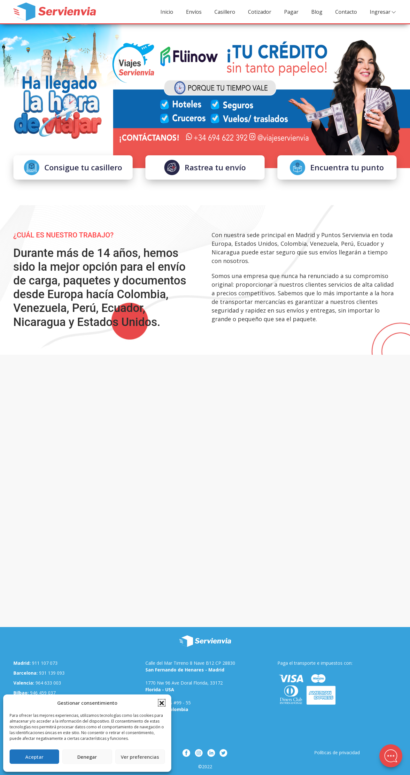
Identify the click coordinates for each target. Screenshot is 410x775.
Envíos (194, 11)
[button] (162, 703)
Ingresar (383, 12)
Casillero (224, 11)
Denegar (87, 757)
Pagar (291, 11)
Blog (316, 11)
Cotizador (259, 11)
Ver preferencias (140, 757)
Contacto (346, 11)
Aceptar (34, 757)
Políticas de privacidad (337, 752)
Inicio (166, 11)
